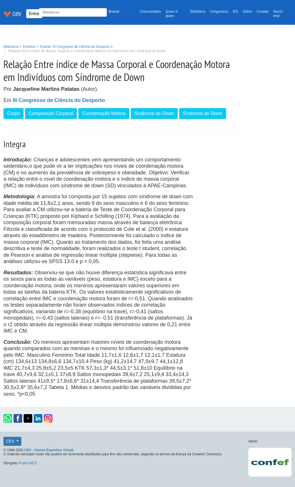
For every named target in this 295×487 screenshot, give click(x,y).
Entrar (34, 13)
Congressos (219, 12)
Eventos (29, 47)
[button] (7, 418)
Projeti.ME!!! (27, 463)
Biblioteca (197, 12)
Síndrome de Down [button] (154, 113)
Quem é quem (171, 14)
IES (235, 12)
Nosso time (278, 14)
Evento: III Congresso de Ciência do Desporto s (76, 47)
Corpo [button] (13, 113)
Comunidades (150, 12)
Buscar (114, 12)
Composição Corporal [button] (51, 113)
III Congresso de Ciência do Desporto (59, 100)
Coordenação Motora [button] (103, 113)
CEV (11, 441)
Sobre (247, 12)
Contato (263, 12)
